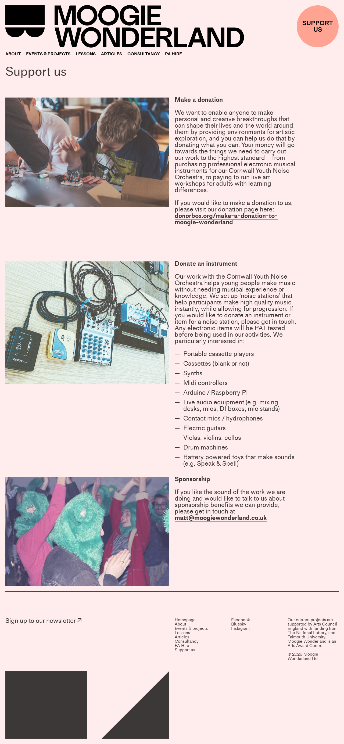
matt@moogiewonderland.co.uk (221, 518)
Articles (111, 54)
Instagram (240, 628)
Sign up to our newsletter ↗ (43, 620)
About (13, 54)
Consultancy (143, 54)
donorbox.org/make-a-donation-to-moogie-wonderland (226, 219)
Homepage (185, 620)
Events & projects (48, 54)
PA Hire (173, 54)
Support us (185, 650)
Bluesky (238, 624)
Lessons (86, 54)
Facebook (240, 620)
